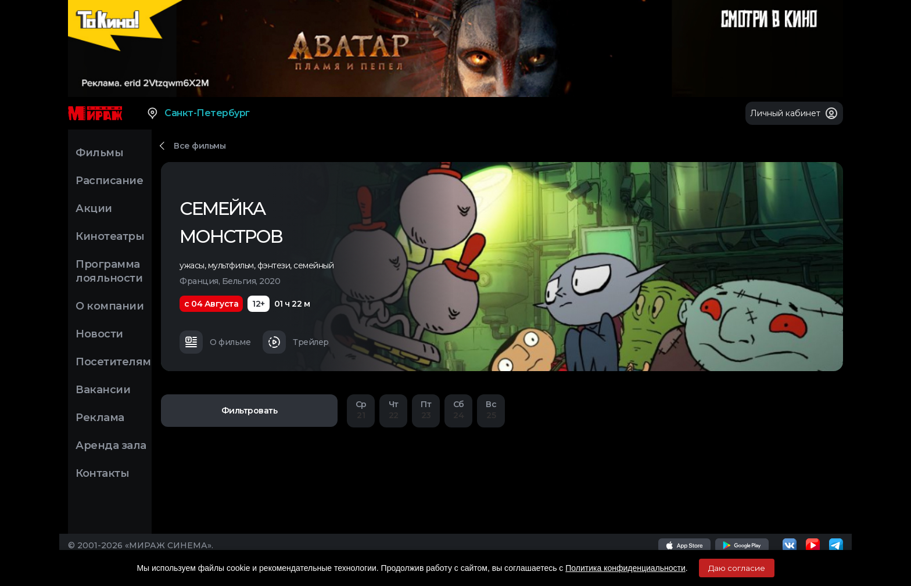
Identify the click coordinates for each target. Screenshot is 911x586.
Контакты (102, 473)
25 (491, 409)
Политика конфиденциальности (625, 568)
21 (361, 409)
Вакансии (103, 389)
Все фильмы (199, 146)
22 (393, 409)
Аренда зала (111, 445)
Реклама (100, 417)
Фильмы (99, 152)
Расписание (109, 180)
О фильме (215, 342)
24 (458, 409)
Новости (99, 334)
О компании (110, 306)
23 (426, 409)
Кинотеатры (110, 236)
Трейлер (296, 342)
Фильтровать (249, 410)
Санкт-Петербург (198, 113)
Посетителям (113, 361)
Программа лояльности (109, 271)
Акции (94, 208)
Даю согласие (736, 568)
